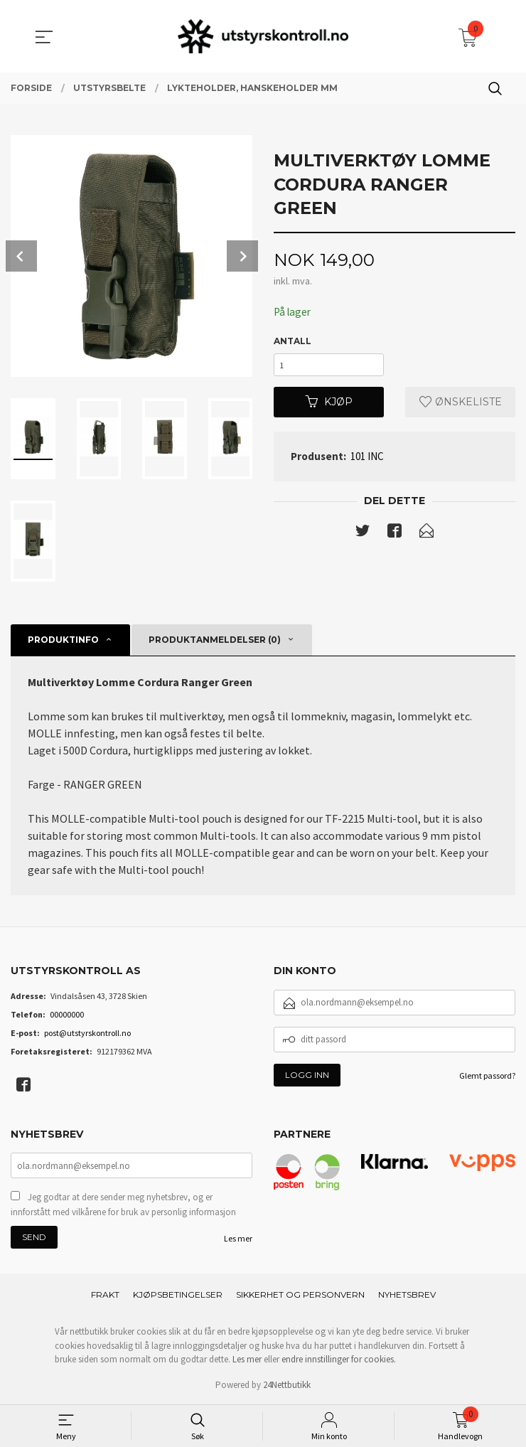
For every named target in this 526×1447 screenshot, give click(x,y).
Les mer (238, 1239)
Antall (292, 341)
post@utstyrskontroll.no (87, 1032)
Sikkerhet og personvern (300, 1296)
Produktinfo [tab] (63, 639)
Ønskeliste (460, 406)
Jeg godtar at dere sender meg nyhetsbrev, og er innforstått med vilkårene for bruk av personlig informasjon (123, 1205)
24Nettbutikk (287, 1386)
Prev (21, 256)
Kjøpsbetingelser (177, 1296)
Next (242, 256)
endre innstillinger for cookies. (338, 1361)
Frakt (105, 1296)
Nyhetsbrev (407, 1296)
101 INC (367, 460)
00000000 (67, 1014)
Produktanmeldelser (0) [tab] (215, 639)
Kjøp (329, 406)
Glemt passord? (487, 1075)
